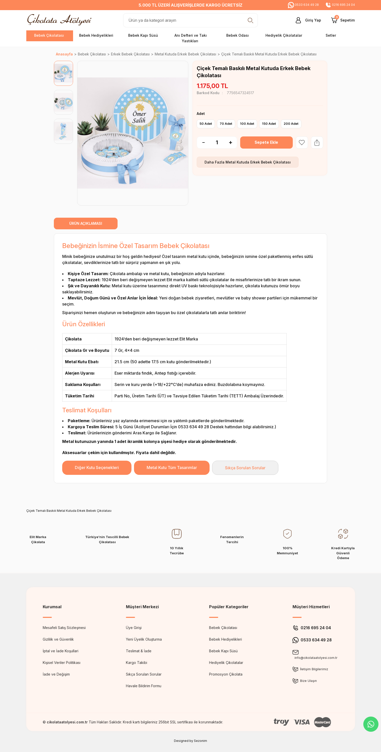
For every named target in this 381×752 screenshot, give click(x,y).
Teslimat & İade (138, 651)
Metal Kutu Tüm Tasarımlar (172, 467)
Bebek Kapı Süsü (223, 651)
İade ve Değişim (56, 674)
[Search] (190, 20)
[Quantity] (217, 142)
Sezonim (200, 741)
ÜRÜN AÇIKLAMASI (85, 223)
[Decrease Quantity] (201, 142)
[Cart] (343, 20)
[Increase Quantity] (233, 142)
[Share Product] (317, 142)
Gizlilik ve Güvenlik (58, 639)
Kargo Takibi (136, 662)
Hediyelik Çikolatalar (226, 662)
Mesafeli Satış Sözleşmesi (64, 627)
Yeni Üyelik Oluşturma (144, 639)
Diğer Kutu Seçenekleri (97, 467)
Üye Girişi (134, 627)
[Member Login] (306, 20)
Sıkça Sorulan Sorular (245, 467)
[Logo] (60, 20)
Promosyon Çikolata (225, 674)
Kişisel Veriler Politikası (61, 662)
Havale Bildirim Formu (143, 686)
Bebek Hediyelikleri (225, 639)
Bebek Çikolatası (223, 627)
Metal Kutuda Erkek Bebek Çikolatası (258, 162)
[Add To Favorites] (302, 142)
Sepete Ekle (266, 142)
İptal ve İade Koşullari (60, 651)
